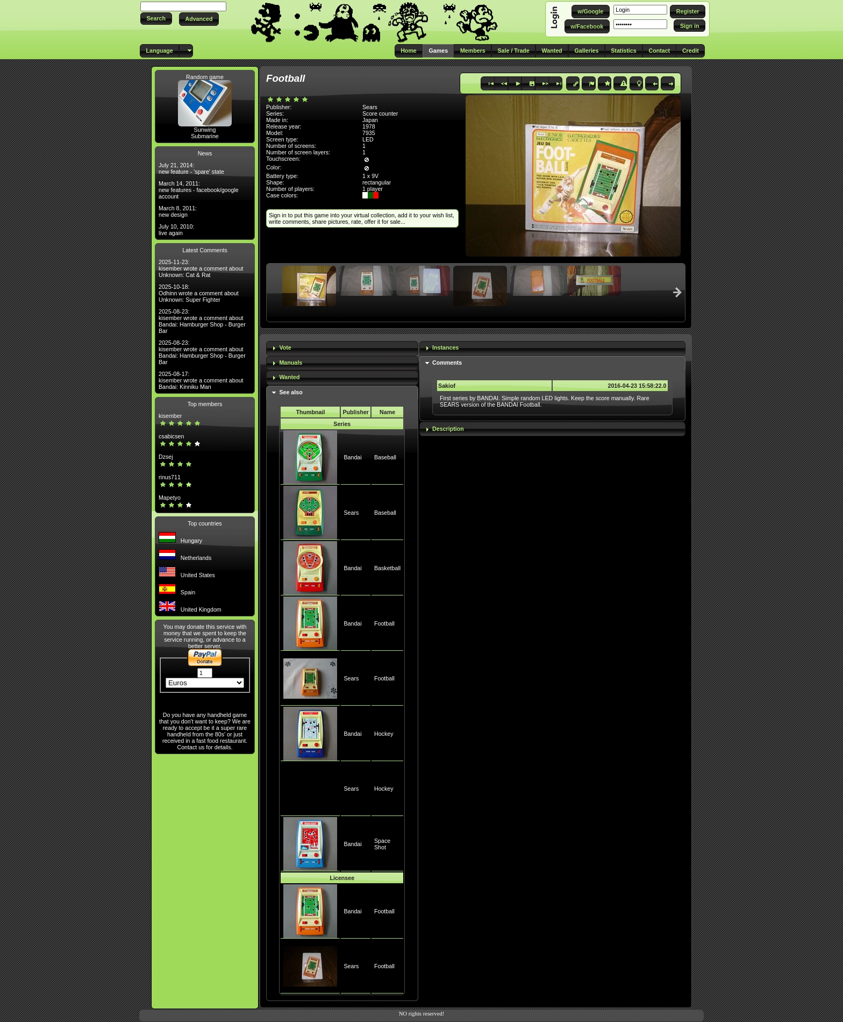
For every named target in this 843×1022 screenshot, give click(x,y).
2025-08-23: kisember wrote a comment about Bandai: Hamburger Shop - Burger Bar (202, 321)
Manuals (290, 362)
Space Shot (382, 844)
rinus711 (170, 477)
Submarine (205, 136)
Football (384, 623)
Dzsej (166, 456)
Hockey (384, 733)
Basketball (387, 568)
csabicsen (171, 436)
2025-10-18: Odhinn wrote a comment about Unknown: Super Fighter (199, 293)
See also (290, 392)
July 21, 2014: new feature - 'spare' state (191, 168)
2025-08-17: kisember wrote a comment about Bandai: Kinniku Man (201, 380)
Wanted (289, 377)
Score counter (380, 113)
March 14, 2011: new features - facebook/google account (199, 190)
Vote (285, 347)
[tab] (342, 348)
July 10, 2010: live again (176, 229)
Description (448, 428)
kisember (170, 416)
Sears (351, 512)
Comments (447, 362)
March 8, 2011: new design (178, 211)
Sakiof (446, 385)
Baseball (385, 457)
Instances (445, 347)
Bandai (352, 457)
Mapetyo (170, 497)
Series (342, 424)
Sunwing (205, 129)
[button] (156, 18)
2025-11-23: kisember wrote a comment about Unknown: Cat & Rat (201, 268)
